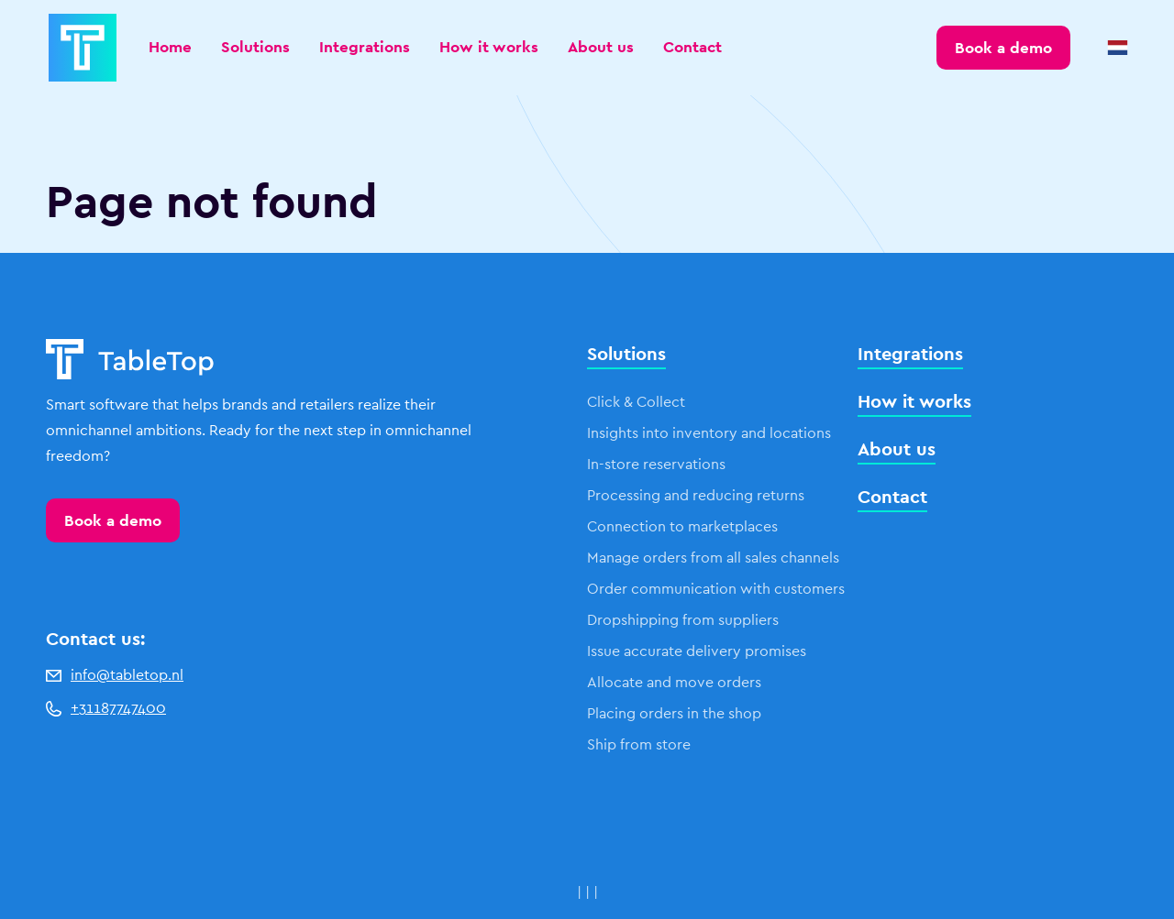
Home (170, 47)
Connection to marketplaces (682, 526)
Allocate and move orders (674, 682)
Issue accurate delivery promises (696, 651)
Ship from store (639, 744)
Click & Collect (636, 401)
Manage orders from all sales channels (713, 557)
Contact (692, 47)
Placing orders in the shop (674, 713)
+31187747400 (106, 707)
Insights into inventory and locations (709, 433)
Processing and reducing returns (695, 495)
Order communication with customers (716, 588)
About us (601, 47)
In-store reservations (656, 464)
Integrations (364, 47)
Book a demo (112, 520)
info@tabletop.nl (114, 674)
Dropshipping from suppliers (683, 619)
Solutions (255, 47)
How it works (488, 47)
